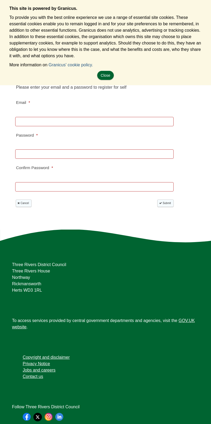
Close (105, 75)
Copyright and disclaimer (46, 357)
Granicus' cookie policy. (71, 65)
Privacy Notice (36, 363)
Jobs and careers (39, 370)
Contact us (33, 376)
